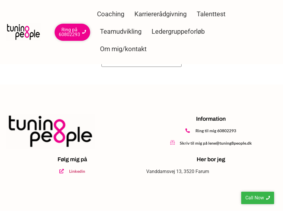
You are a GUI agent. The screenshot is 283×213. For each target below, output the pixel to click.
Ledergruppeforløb (178, 31)
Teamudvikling (121, 31)
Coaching (110, 14)
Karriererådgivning (160, 14)
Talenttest (211, 14)
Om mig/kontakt (123, 49)
